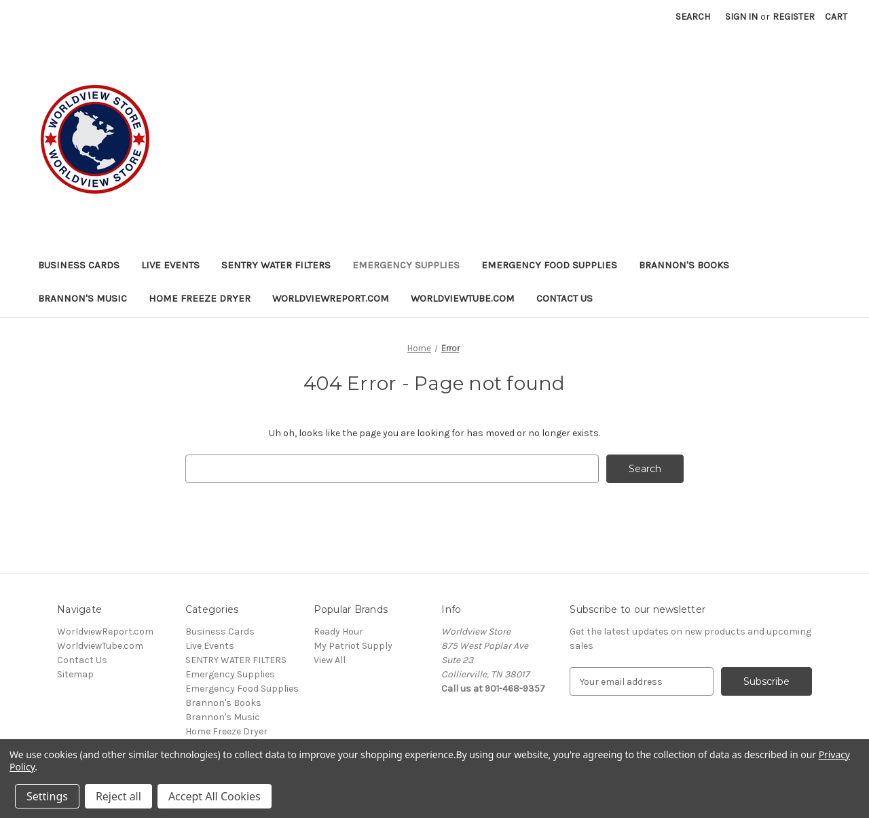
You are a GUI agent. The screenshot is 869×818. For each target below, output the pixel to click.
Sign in (741, 16)
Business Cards (78, 265)
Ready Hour (338, 631)
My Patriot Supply (353, 646)
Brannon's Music (82, 298)
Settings (47, 796)
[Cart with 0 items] (836, 16)
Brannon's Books (684, 265)
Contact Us (564, 298)
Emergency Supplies (406, 265)
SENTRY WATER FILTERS (276, 265)
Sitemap (75, 674)
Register (794, 16)
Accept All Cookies (214, 796)
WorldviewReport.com (330, 298)
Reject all (118, 796)
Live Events (170, 265)
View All (330, 660)
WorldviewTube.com (463, 298)
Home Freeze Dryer (200, 298)
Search (693, 16)
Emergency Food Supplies (549, 265)
